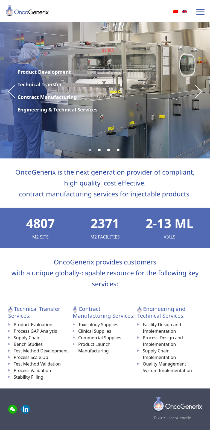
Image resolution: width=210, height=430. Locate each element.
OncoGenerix (27, 10)
